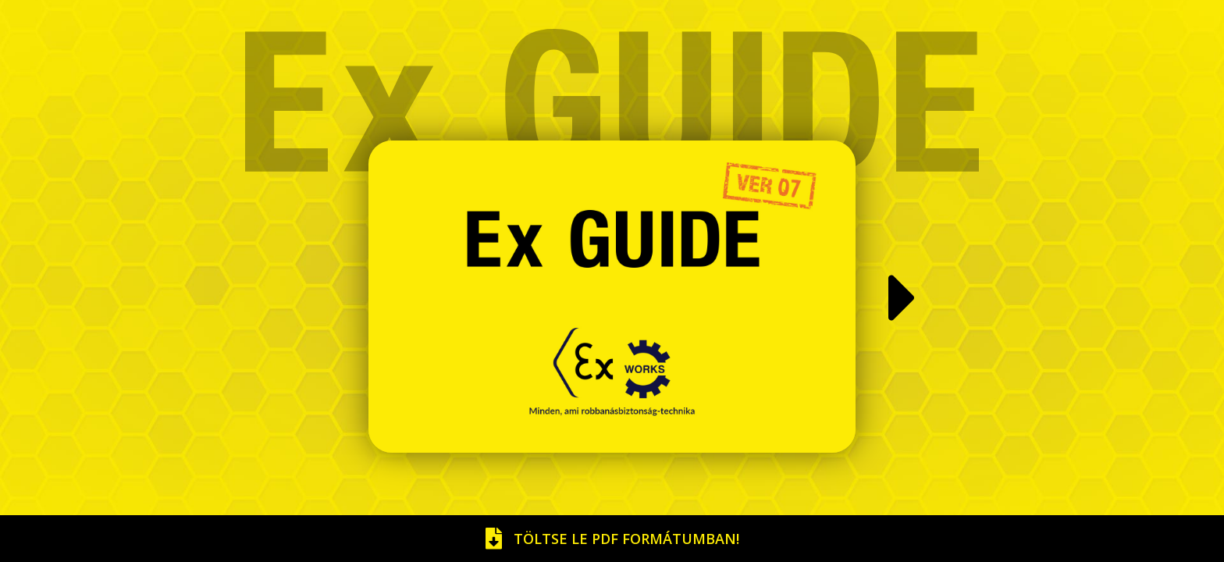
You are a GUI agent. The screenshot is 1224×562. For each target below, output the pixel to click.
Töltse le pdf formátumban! (612, 539)
